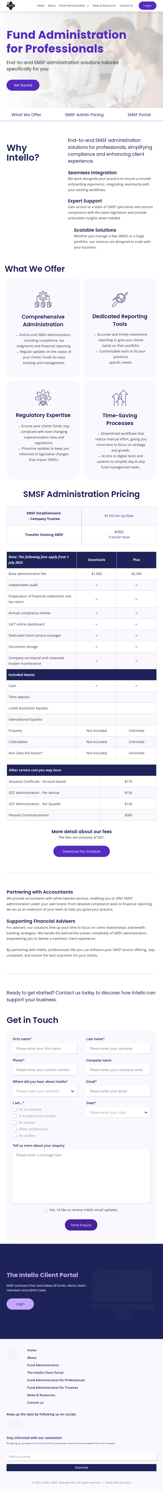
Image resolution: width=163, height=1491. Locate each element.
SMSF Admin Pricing (84, 115)
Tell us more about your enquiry (39, 1145)
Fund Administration (74, 5)
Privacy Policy (46, 1443)
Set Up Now (124, 516)
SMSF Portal (139, 115)
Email (91, 1081)
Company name (98, 1060)
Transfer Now (119, 537)
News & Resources (104, 5)
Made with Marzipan (118, 1482)
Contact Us (126, 5)
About (52, 5)
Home (40, 5)
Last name (95, 1039)
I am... (19, 1103)
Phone (19, 1060)
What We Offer (26, 115)
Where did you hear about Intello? (40, 1081)
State (91, 1103)
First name (22, 1039)
